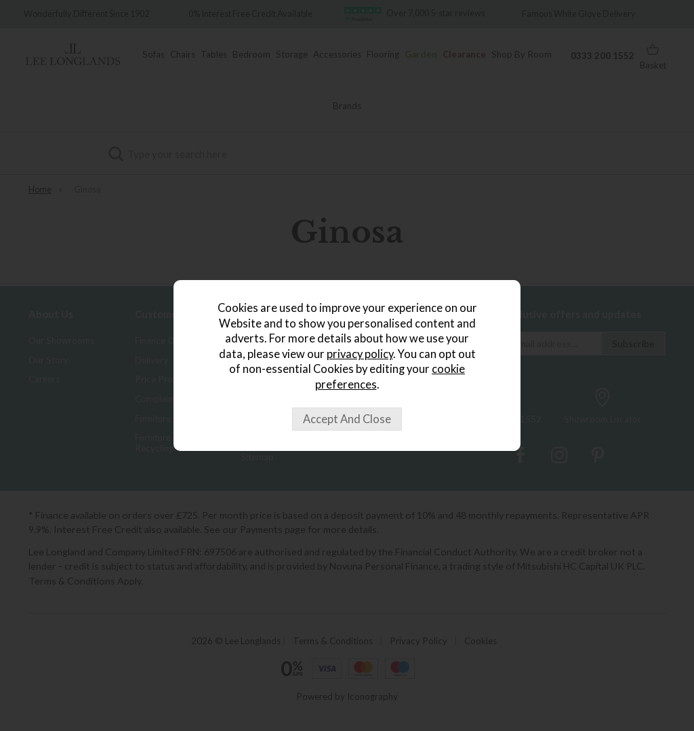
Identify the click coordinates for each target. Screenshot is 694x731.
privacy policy (360, 354)
